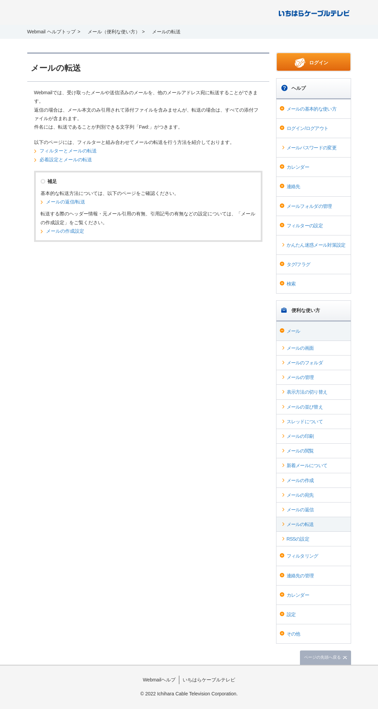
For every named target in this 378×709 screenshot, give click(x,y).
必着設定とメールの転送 (66, 159)
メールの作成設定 (65, 231)
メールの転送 (300, 524)
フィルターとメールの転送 (68, 150)
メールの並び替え (305, 407)
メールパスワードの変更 (311, 147)
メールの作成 (300, 480)
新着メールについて (307, 465)
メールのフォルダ (305, 362)
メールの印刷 (300, 436)
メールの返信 (300, 509)
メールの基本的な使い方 (311, 109)
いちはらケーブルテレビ (209, 679)
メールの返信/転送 (66, 201)
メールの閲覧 (300, 451)
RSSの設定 (298, 539)
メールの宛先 (300, 495)
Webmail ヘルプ (73, 12)
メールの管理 (300, 377)
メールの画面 (300, 348)
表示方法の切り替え (307, 392)
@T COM (314, 13)
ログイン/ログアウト (308, 128)
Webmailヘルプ (159, 679)
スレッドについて (305, 421)
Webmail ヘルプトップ (51, 31)
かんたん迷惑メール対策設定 (316, 245)
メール (293, 331)
